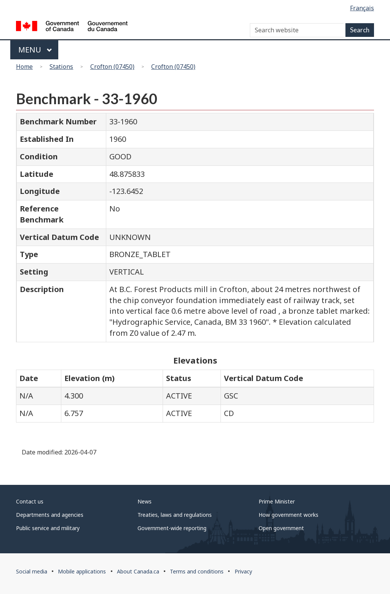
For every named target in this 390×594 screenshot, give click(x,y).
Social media (31, 571)
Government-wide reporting (171, 528)
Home (24, 66)
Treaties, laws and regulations (174, 514)
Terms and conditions (197, 571)
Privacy (243, 571)
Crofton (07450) (112, 66)
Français (362, 8)
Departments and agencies (49, 514)
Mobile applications (82, 571)
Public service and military (48, 528)
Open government (281, 528)
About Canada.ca (138, 571)
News (144, 501)
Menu (35, 49)
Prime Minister (277, 501)
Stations (61, 66)
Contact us (29, 501)
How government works (288, 514)
